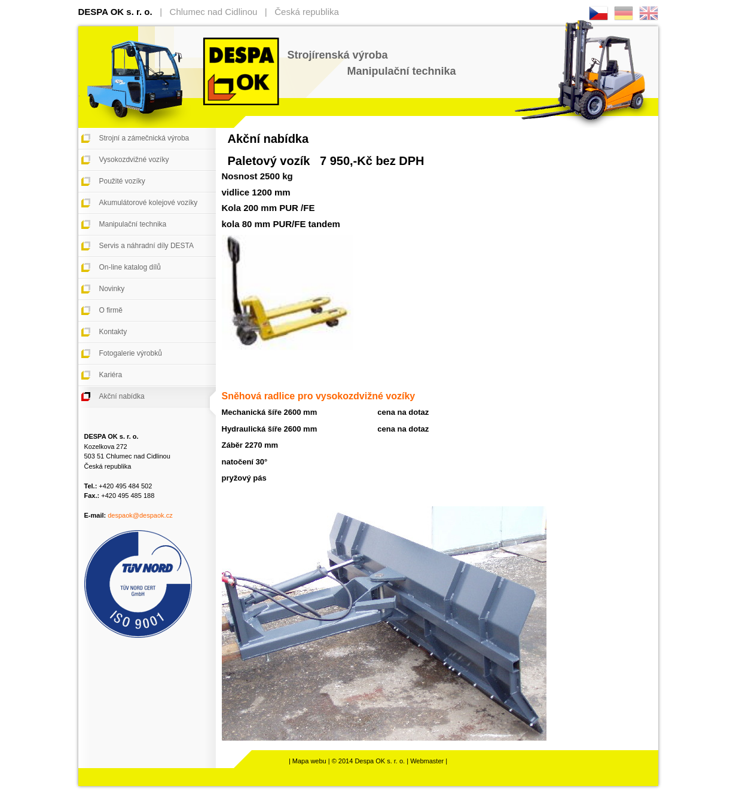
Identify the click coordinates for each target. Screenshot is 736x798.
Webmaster (427, 761)
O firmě (111, 310)
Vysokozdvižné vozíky (134, 159)
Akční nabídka (122, 396)
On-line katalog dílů (130, 267)
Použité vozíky (122, 181)
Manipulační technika (133, 224)
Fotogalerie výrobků (130, 353)
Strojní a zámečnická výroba (144, 138)
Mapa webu (309, 761)
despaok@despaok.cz (140, 515)
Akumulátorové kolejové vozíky (148, 202)
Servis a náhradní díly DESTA (146, 245)
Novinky (112, 289)
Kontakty (113, 332)
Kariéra (111, 375)
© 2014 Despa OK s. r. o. (368, 761)
